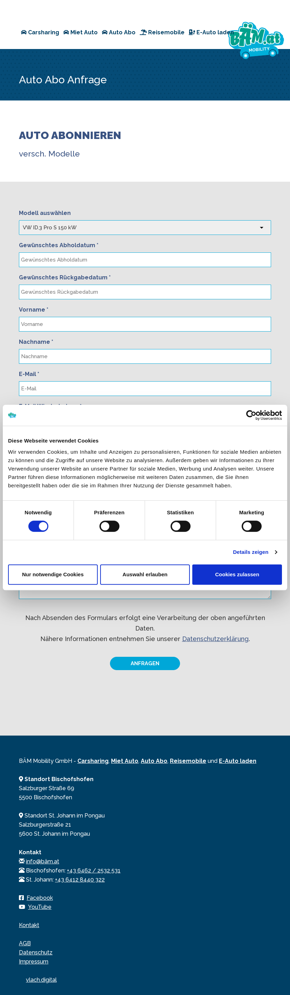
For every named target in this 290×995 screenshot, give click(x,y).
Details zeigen (250, 552)
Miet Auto (80, 32)
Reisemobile (162, 32)
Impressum (33, 961)
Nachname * (36, 342)
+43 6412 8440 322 (80, 879)
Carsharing (40, 32)
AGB (25, 943)
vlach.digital (41, 979)
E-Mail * (29, 374)
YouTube (39, 907)
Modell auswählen (45, 213)
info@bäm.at (42, 861)
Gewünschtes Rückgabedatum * (65, 277)
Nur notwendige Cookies (53, 574)
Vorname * (33, 309)
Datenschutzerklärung (215, 638)
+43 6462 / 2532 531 (93, 870)
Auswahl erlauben (145, 574)
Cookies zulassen (237, 574)
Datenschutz (36, 952)
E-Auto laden (211, 32)
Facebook (40, 898)
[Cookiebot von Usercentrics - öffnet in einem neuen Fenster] (251, 415)
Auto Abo (119, 32)
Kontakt (29, 925)
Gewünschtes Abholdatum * (58, 245)
